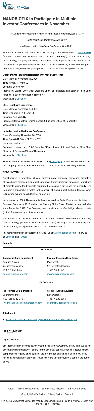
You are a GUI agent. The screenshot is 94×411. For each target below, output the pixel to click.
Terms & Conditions (76, 388)
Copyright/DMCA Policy (33, 394)
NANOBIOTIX (84, 52)
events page (56, 161)
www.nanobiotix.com (64, 232)
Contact (69, 394)
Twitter (23, 236)
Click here (21, 98)
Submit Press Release (53, 388)
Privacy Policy (55, 394)
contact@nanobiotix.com (15, 274)
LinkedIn (10, 236)
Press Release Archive (28, 388)
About (11, 388)
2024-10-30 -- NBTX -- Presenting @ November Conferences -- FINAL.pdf (41, 319)
